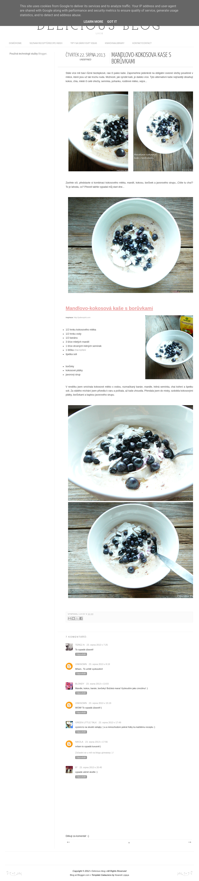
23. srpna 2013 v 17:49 (110, 722)
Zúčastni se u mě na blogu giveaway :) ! (94, 752)
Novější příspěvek (68, 842)
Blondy (79, 684)
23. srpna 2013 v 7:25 (97, 645)
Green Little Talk (86, 722)
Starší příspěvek (189, 842)
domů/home (15, 43)
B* (76, 767)
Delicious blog (99, 27)
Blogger (42, 53)
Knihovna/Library (115, 43)
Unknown (81, 664)
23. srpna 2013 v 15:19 (100, 703)
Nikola (79, 742)
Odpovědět (81, 654)
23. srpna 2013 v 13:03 (97, 684)
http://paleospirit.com (82, 317)
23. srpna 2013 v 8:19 (99, 664)
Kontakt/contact (142, 43)
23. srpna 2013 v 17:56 (96, 742)
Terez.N (80, 645)
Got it (112, 22)
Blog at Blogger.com (80, 875)
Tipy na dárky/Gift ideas (83, 43)
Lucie (82, 614)
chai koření (80, 350)
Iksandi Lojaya (122, 875)
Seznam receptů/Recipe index (45, 43)
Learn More (93, 22)
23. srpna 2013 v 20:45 (91, 767)
